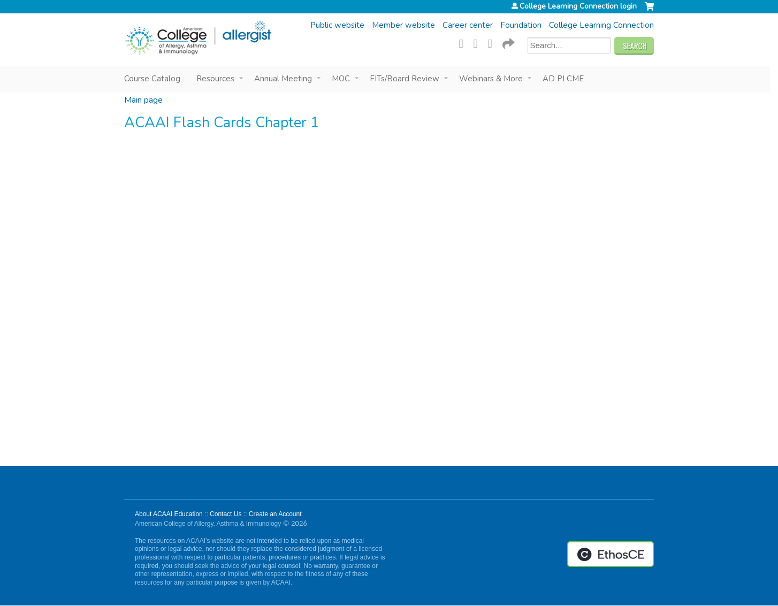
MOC (341, 78)
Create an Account (275, 514)
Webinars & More (491, 78)
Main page (143, 100)
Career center (468, 25)
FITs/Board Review (404, 78)
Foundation (520, 25)
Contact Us (225, 514)
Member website (403, 25)
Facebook (464, 42)
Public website (337, 25)
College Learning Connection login (578, 6)
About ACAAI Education (169, 514)
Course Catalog (152, 78)
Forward (507, 42)
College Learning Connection (601, 25)
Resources (215, 78)
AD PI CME (563, 78)
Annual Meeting (283, 78)
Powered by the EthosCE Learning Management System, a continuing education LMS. (610, 554)
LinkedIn (493, 42)
